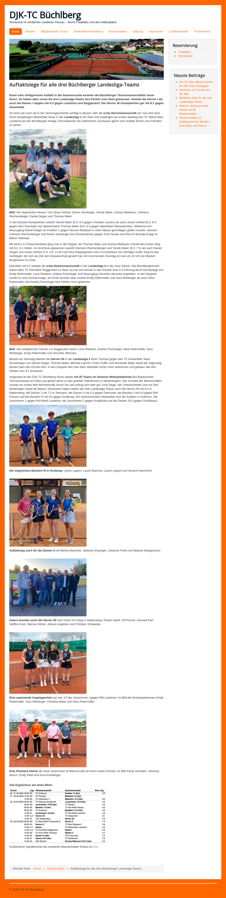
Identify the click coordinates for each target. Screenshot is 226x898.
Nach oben (210, 889)
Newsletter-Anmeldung (88, 31)
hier (95, 846)
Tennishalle (185, 56)
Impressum (156, 31)
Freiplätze (184, 52)
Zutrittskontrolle (178, 31)
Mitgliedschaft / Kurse (54, 31)
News (15, 31)
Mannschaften (118, 31)
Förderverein (202, 31)
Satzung (137, 31)
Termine (30, 31)
